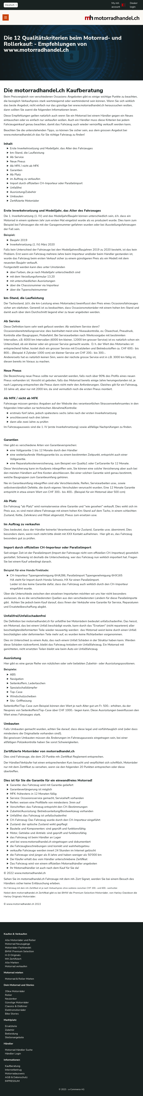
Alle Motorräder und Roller (20, 940)
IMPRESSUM (12, 1081)
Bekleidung (11, 1033)
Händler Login (13, 1053)
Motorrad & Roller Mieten (19, 979)
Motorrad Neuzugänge (17, 944)
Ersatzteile (11, 1026)
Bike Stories (12, 1013)
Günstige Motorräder (17, 1002)
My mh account (115, 5)
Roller (8, 995)
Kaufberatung (12, 1066)
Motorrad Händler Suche (19, 1050)
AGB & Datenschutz (16, 1077)
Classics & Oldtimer (16, 1006)
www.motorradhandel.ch (30, 873)
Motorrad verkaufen (16, 966)
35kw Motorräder (15, 991)
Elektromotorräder (15, 1010)
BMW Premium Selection (19, 951)
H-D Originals (13, 955)
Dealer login (134, 5)
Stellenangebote (14, 1037)
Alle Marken (12, 962)
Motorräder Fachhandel (18, 947)
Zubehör (9, 1030)
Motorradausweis (15, 1073)
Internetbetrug (13, 1070)
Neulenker (11, 998)
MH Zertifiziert (13, 959)
